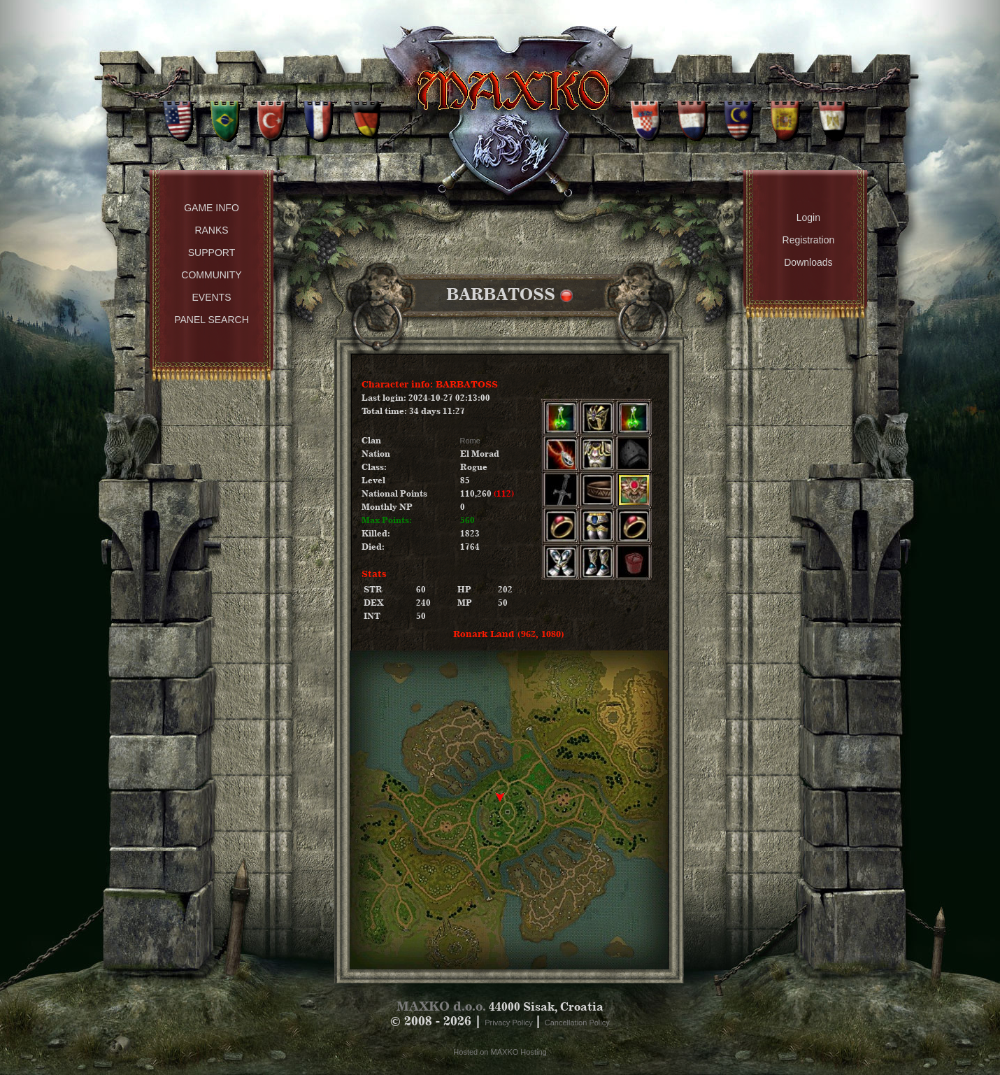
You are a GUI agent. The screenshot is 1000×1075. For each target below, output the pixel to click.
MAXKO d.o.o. (441, 1006)
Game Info (211, 207)
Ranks (211, 230)
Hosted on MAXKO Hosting (499, 1052)
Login (808, 217)
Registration (809, 239)
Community (211, 274)
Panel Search (211, 319)
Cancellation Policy (577, 1022)
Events (211, 297)
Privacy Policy (510, 1022)
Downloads (808, 262)
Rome (470, 440)
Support (211, 252)
